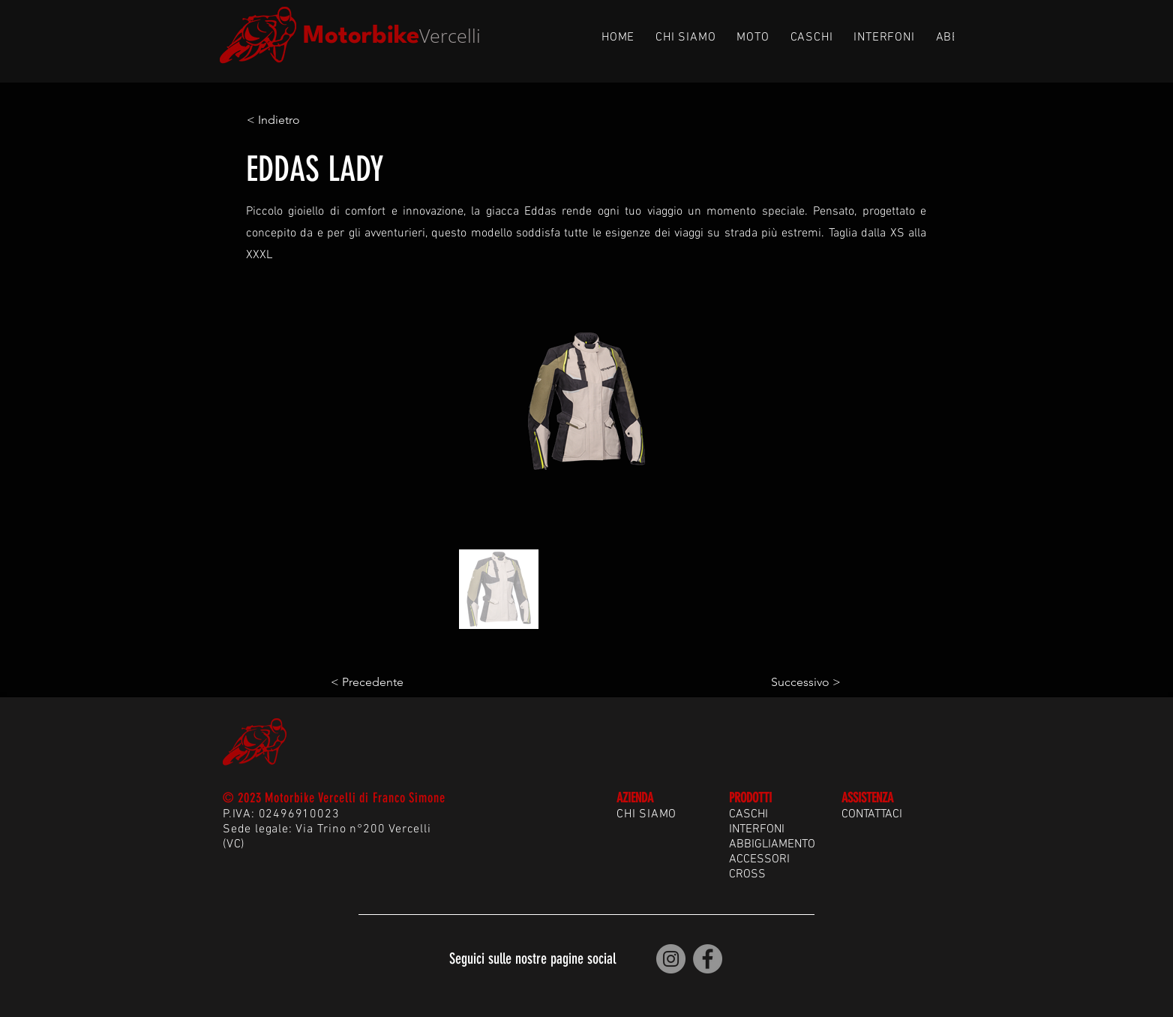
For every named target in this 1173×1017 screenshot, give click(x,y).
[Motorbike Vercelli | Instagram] (671, 958)
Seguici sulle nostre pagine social (532, 958)
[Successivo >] (803, 682)
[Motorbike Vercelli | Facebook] (707, 958)
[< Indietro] (296, 120)
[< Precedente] (380, 682)
